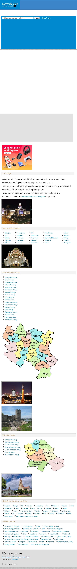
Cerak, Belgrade (59, 539)
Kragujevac (55, 506)
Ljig (13, 514)
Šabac (17, 508)
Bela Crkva (50, 542)
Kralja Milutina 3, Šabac (30, 529)
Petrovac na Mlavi (26, 511)
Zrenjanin (67, 243)
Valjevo (64, 506)
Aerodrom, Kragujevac (55, 529)
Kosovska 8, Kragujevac (12, 534)
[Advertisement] (38, 35)
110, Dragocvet (27, 526)
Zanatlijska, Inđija (10, 542)
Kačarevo (55, 511)
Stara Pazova (46, 531)
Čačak (72, 506)
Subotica (25, 508)
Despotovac (39, 506)
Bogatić (64, 508)
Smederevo (8, 508)
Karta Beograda (6, 557)
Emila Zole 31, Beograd (12, 526)
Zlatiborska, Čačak (47, 536)
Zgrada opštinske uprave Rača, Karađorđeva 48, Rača (21, 539)
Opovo (7, 514)
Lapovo (56, 508)
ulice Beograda (39, 197)
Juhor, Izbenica (22, 544)
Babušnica (60, 514)
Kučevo (28, 514)
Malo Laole (33, 534)
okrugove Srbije (27, 197)
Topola (37, 511)
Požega (15, 506)
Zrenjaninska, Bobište (31, 536)
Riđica (24, 534)
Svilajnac (48, 508)
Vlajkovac (43, 534)
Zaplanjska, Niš (46, 539)
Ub (22, 506)
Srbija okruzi (25, 557)
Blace (15, 511)
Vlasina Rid (66, 534)
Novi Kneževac (65, 511)
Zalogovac (22, 542)
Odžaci (69, 514)
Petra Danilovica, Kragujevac (40, 544)
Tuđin (43, 529)
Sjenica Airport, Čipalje (64, 536)
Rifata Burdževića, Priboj (65, 542)
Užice (33, 508)
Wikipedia (15, 559)
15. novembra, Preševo (51, 526)
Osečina (51, 514)
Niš (47, 506)
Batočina (37, 514)
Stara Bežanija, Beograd (12, 529)
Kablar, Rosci (17, 536)
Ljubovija (7, 511)
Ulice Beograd (16, 557)
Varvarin (45, 511)
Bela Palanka (33, 542)
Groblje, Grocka (10, 544)
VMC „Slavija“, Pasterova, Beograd (26, 516)
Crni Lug (7, 536)
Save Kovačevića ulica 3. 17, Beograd (16, 531)
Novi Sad (29, 506)
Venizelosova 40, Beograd (61, 531)
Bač (44, 514)
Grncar (38, 526)
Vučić (42, 542)
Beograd (7, 506)
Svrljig (40, 508)
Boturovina (34, 531)
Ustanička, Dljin (54, 534)
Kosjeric (20, 514)
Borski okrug (9, 516)
